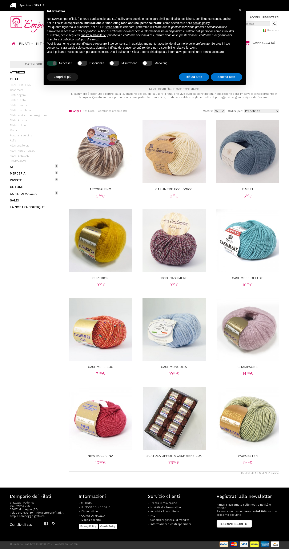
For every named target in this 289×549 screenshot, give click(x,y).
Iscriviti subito (233, 524)
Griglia (75, 110)
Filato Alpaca (18, 120)
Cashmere (17, 90)
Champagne (247, 367)
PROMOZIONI (18, 160)
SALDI (14, 200)
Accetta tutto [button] (226, 77)
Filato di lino (18, 125)
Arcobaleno (100, 189)
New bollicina (100, 456)
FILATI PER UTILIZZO (22, 150)
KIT (12, 167)
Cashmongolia (174, 367)
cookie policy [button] (201, 23)
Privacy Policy (88, 526)
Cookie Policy (108, 526)
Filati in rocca (19, 105)
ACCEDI (254, 17)
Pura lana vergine (21, 135)
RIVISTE (16, 180)
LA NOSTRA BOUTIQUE (27, 207)
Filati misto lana (20, 110)
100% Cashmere (174, 278)
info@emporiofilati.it (50, 512)
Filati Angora (18, 95)
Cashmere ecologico (174, 189)
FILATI (14, 79)
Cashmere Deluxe (247, 278)
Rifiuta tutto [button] (194, 77)
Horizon (73, 544)
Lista (89, 110)
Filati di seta (18, 100)
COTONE (16, 187)
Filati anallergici (20, 145)
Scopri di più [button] (63, 77)
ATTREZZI (17, 72)
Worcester (248, 456)
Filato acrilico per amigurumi (29, 115)
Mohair (14, 130)
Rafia (13, 140)
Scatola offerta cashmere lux (174, 456)
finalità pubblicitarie (93, 35)
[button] (240, 10)
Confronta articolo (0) (112, 110)
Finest (247, 189)
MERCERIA (17, 173)
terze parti (112, 27)
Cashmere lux (100, 367)
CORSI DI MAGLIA (23, 194)
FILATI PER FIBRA (20, 85)
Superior (100, 278)
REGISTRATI (270, 17)
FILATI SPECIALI (19, 155)
